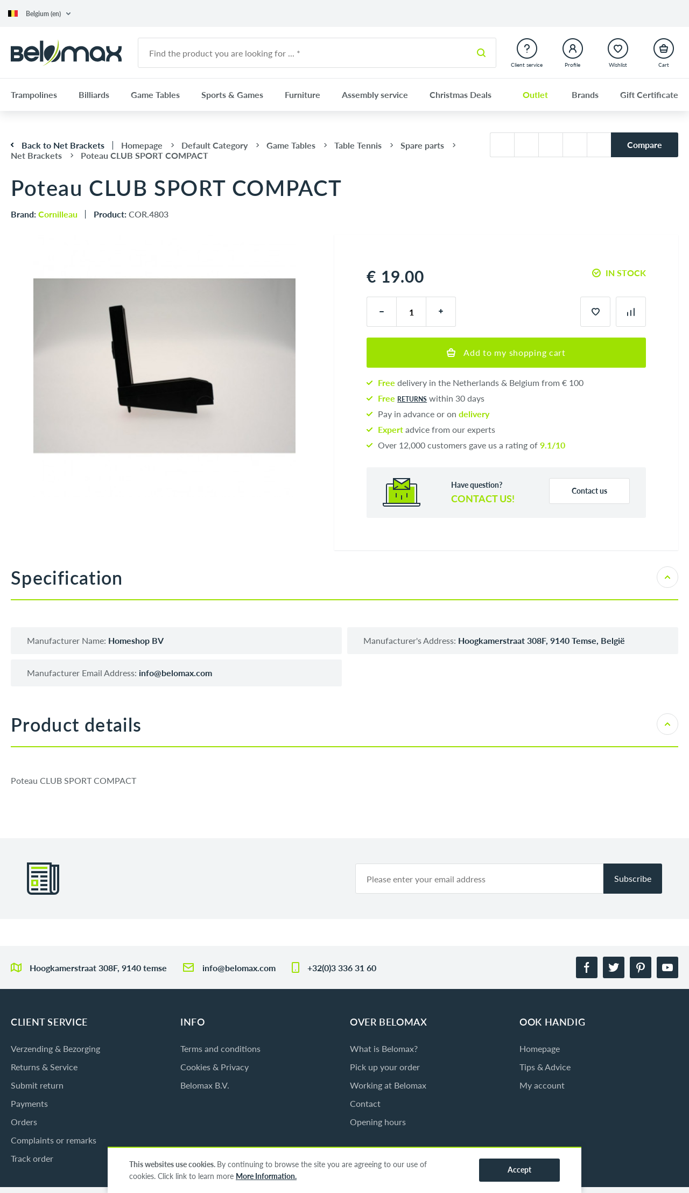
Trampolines (34, 94)
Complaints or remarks (53, 1140)
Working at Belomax (388, 1085)
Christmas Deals (460, 94)
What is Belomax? (384, 1048)
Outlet (535, 94)
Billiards (94, 94)
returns (412, 399)
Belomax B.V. (204, 1085)
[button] (39, 14)
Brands (585, 94)
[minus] (381, 312)
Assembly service (375, 94)
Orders (24, 1121)
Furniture (302, 94)
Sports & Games (232, 94)
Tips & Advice (545, 1066)
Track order (32, 1158)
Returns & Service (44, 1066)
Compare (644, 144)
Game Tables (155, 94)
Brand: (44, 214)
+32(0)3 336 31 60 (341, 968)
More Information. (266, 1176)
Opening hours (378, 1121)
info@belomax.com (239, 968)
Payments (29, 1103)
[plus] (441, 312)
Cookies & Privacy (214, 1066)
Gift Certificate (649, 94)
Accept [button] (519, 1169)
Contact (365, 1103)
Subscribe (632, 878)
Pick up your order (385, 1066)
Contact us (589, 490)
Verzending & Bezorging (55, 1048)
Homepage (539, 1048)
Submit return (37, 1085)
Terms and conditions (220, 1048)
